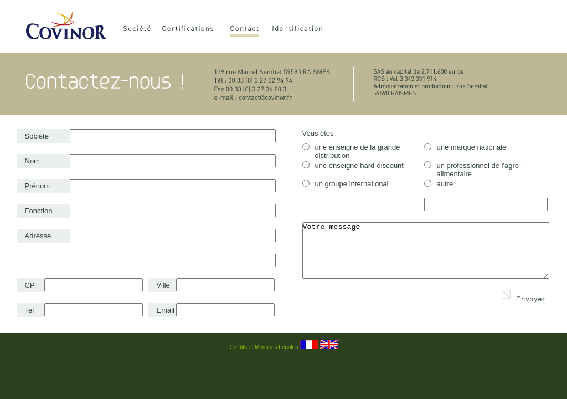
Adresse (38, 236)
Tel (29, 310)
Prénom (37, 186)
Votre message (425, 250)
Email (166, 310)
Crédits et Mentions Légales (263, 347)
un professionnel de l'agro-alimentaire (473, 169)
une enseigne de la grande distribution (351, 151)
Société (139, 30)
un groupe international (345, 184)
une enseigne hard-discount (353, 165)
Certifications (194, 30)
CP (30, 285)
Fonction (39, 211)
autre (438, 184)
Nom (32, 161)
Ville (163, 285)
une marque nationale (465, 147)
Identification (310, 30)
